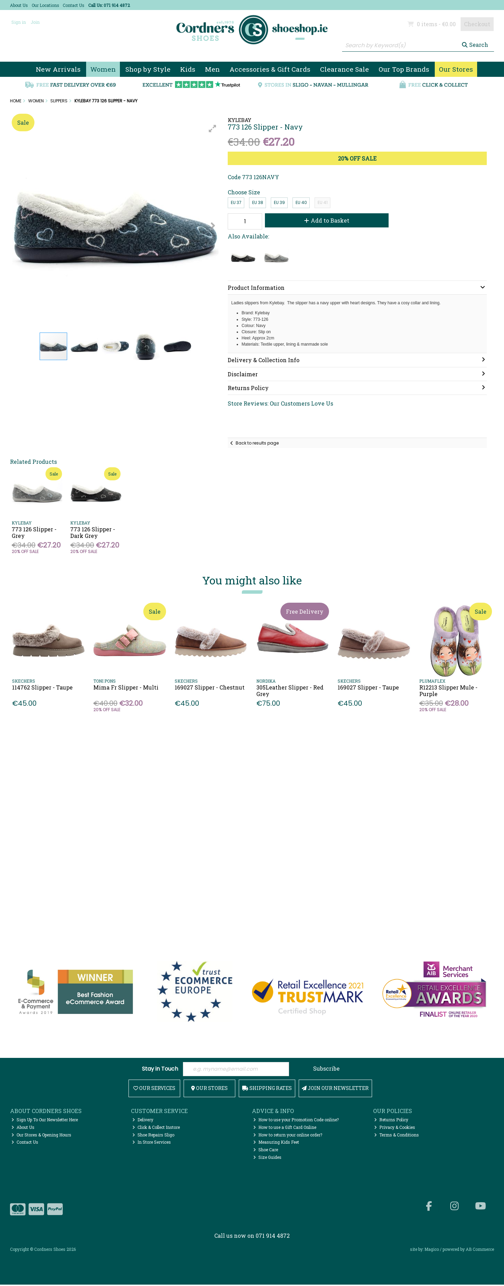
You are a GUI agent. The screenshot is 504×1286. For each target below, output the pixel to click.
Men (212, 69)
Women (103, 69)
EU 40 (301, 202)
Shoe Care (265, 1151)
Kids (187, 69)
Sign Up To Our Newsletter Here (44, 1121)
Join (35, 22)
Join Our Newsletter (335, 1089)
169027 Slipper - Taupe (368, 687)
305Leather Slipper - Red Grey (289, 690)
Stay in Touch (160, 1069)
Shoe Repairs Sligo (153, 1136)
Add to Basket (321, 220)
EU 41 (323, 202)
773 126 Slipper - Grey (34, 532)
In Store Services (151, 1143)
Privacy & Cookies (394, 1128)
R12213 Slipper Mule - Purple (448, 690)
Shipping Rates (267, 1089)
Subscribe (326, 1068)
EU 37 (236, 202)
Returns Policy (391, 1121)
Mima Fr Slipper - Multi (125, 687)
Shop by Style (148, 69)
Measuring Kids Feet (276, 1143)
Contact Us (73, 5)
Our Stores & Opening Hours (41, 1136)
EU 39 (279, 202)
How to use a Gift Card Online (284, 1128)
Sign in (18, 22)
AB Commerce (480, 1250)
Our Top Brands (404, 69)
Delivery (142, 1121)
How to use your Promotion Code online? (296, 1121)
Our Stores (456, 69)
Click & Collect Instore (156, 1128)
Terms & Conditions (396, 1136)
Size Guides (267, 1158)
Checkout (477, 24)
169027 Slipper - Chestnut (210, 687)
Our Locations (45, 5)
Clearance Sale (344, 69)
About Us (19, 5)
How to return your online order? (287, 1136)
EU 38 (257, 202)
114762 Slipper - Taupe (42, 687)
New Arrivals (58, 69)
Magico (431, 1250)
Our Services (154, 1089)
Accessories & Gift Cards (269, 69)
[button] (212, 128)
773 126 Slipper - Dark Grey (92, 532)
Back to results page (257, 443)
